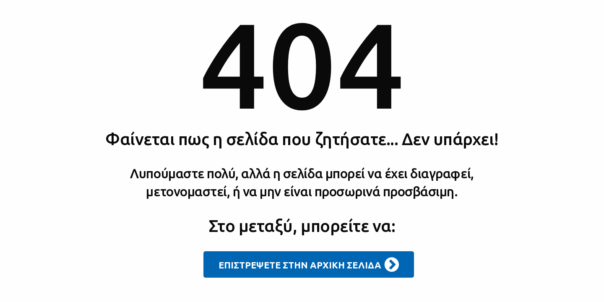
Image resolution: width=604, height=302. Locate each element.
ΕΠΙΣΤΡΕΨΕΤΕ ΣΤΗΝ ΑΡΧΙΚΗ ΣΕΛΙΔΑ (309, 264)
